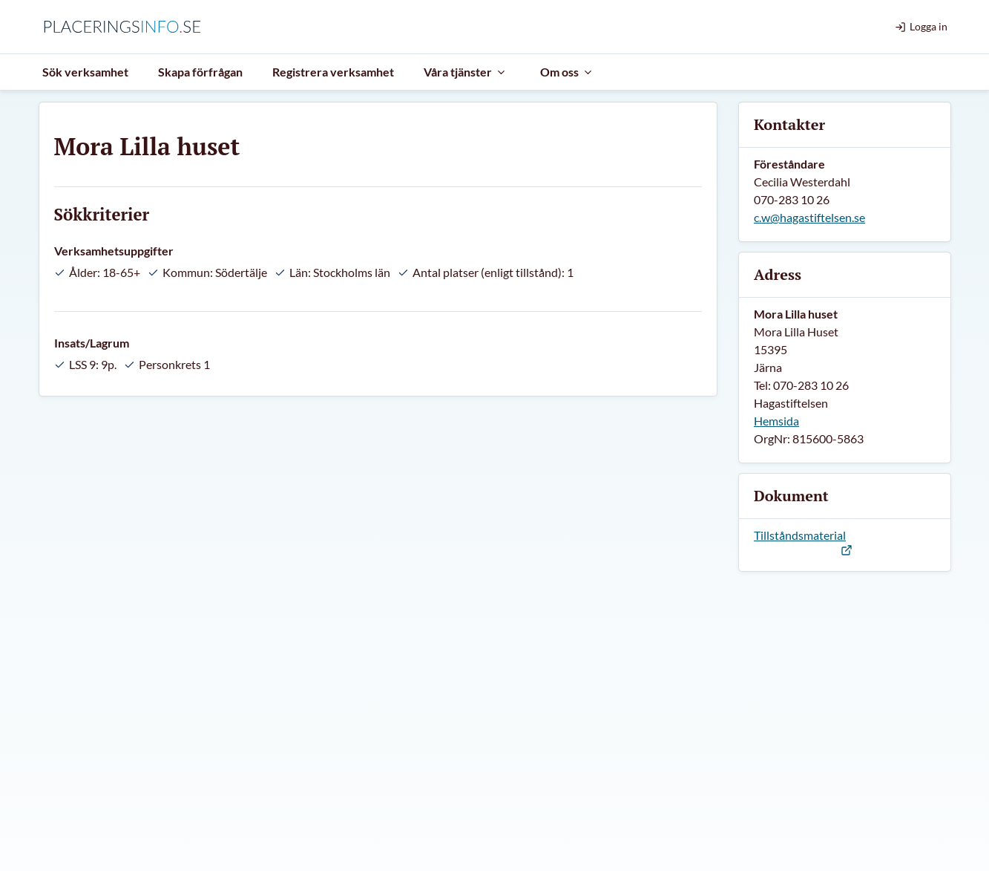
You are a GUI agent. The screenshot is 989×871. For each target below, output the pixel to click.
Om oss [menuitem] (567, 72)
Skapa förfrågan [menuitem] (200, 72)
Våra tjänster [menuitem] (465, 72)
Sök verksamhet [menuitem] (85, 72)
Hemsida (776, 421)
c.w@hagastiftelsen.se (809, 217)
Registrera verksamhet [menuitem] (333, 72)
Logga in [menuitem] (921, 26)
